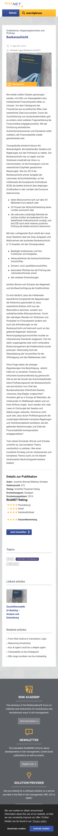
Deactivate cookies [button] (16, 828)
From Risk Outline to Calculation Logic (26, 638)
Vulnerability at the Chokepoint (22, 652)
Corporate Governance (27, 559)
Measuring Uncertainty (18, 643)
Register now (28, 764)
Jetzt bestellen (18, 532)
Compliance (12, 564)
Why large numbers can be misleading (26, 656)
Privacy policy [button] (40, 821)
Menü (12, 13)
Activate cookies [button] (41, 828)
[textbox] (37, 13)
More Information (28, 721)
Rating (10, 559)
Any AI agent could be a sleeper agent (26, 647)
